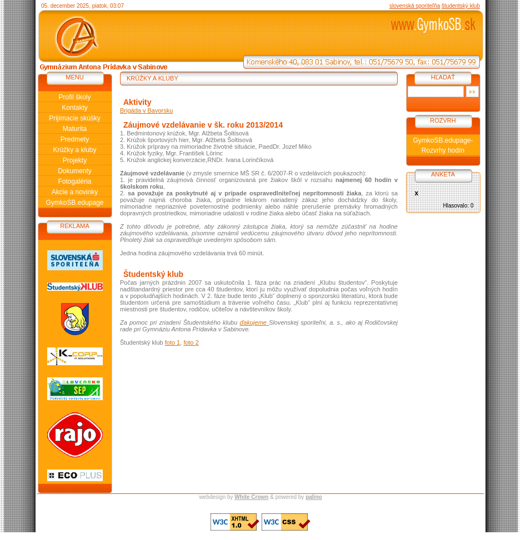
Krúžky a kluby (74, 150)
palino (313, 497)
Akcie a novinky (75, 192)
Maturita (75, 129)
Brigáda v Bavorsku (146, 110)
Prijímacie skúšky (75, 118)
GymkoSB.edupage (74, 202)
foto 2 (191, 342)
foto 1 (173, 342)
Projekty (75, 160)
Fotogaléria (74, 181)
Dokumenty (75, 171)
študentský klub (461, 6)
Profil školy (74, 97)
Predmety (75, 139)
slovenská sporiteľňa (414, 6)
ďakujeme (254, 322)
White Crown (251, 497)
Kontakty (75, 108)
